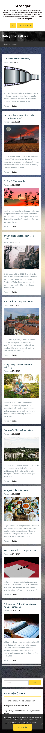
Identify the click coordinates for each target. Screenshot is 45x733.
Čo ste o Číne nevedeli (15, 181)
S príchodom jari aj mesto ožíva (19, 301)
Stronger (22, 6)
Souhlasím (22, 727)
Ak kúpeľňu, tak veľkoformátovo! (16, 706)
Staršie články (22, 669)
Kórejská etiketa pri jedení (16, 490)
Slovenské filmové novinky (17, 58)
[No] (42, 724)
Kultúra (14, 106)
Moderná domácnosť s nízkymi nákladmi (19, 701)
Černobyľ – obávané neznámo (18, 430)
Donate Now (25, 25)
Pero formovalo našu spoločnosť (20, 550)
